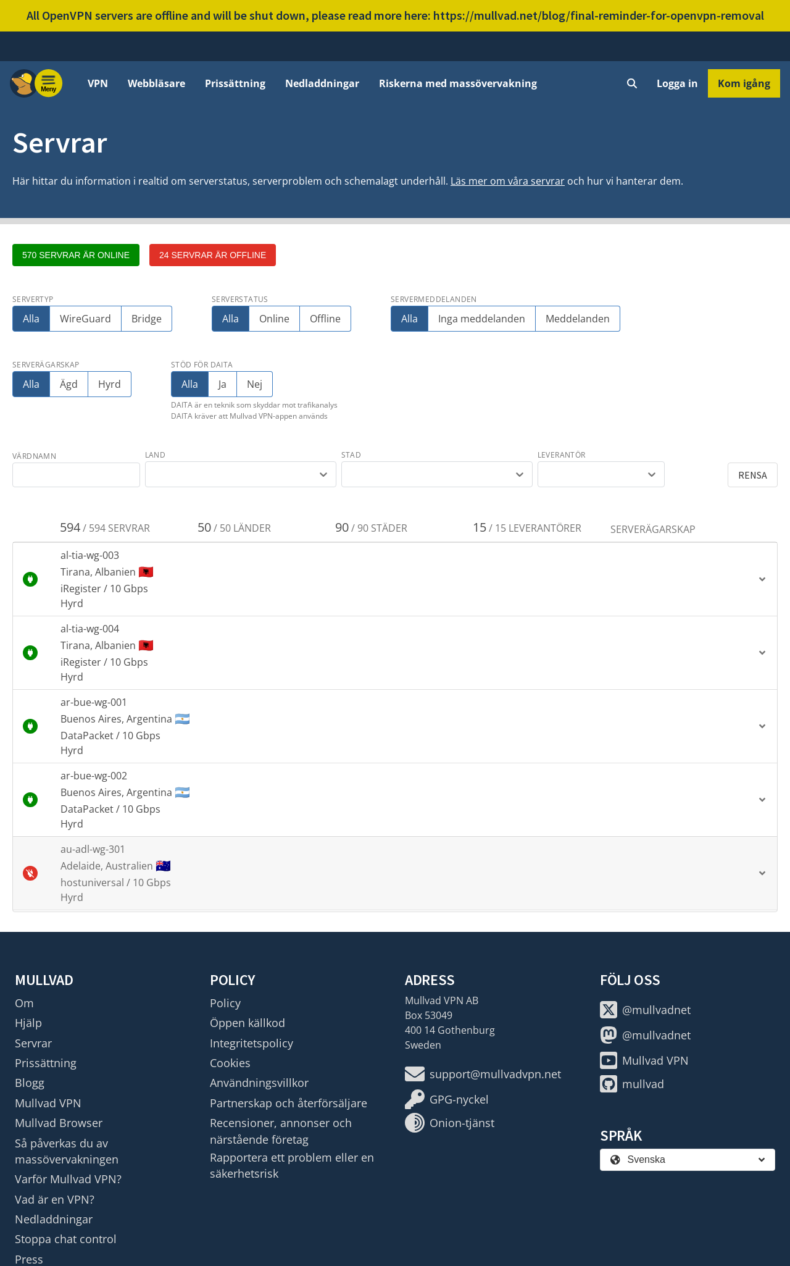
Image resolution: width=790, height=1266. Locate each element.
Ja (224, 384)
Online (274, 318)
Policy (225, 1003)
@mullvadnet (645, 1010)
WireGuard (85, 318)
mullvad (632, 1084)
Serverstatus (240, 299)
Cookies (230, 1062)
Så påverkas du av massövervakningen (66, 1151)
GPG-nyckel (447, 1099)
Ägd (69, 384)
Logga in (677, 83)
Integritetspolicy (251, 1043)
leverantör (562, 455)
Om (24, 1003)
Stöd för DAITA (202, 364)
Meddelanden (578, 318)
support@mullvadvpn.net (483, 1074)
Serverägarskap (46, 364)
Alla (31, 318)
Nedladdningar (322, 83)
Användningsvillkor (259, 1082)
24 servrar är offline (212, 255)
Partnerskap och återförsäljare (288, 1103)
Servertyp (33, 299)
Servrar (33, 1043)
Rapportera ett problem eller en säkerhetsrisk (292, 1165)
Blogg (29, 1082)
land (155, 455)
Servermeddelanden (434, 299)
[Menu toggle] (49, 83)
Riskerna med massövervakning (458, 83)
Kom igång (744, 83)
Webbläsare (156, 83)
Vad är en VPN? (54, 1199)
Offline (325, 318)
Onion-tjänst (449, 1123)
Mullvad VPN (48, 1103)
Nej (254, 384)
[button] (395, 579)
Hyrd (109, 384)
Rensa (752, 475)
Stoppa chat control (66, 1238)
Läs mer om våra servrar (508, 181)
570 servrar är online (75, 255)
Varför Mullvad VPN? (68, 1179)
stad (351, 455)
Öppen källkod (247, 1022)
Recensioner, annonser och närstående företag (281, 1130)
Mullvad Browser (58, 1122)
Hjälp (28, 1022)
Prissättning (235, 83)
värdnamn (34, 456)
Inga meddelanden (481, 318)
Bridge (146, 318)
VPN (98, 83)
